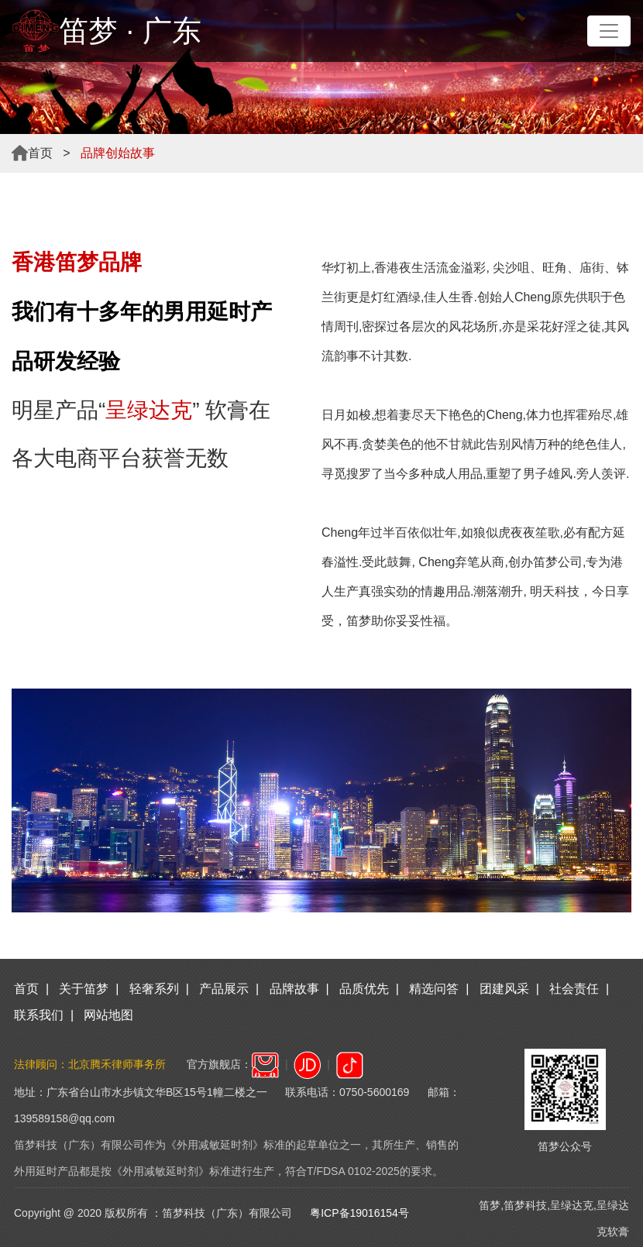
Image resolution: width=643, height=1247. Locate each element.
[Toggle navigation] (609, 30)
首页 (40, 153)
